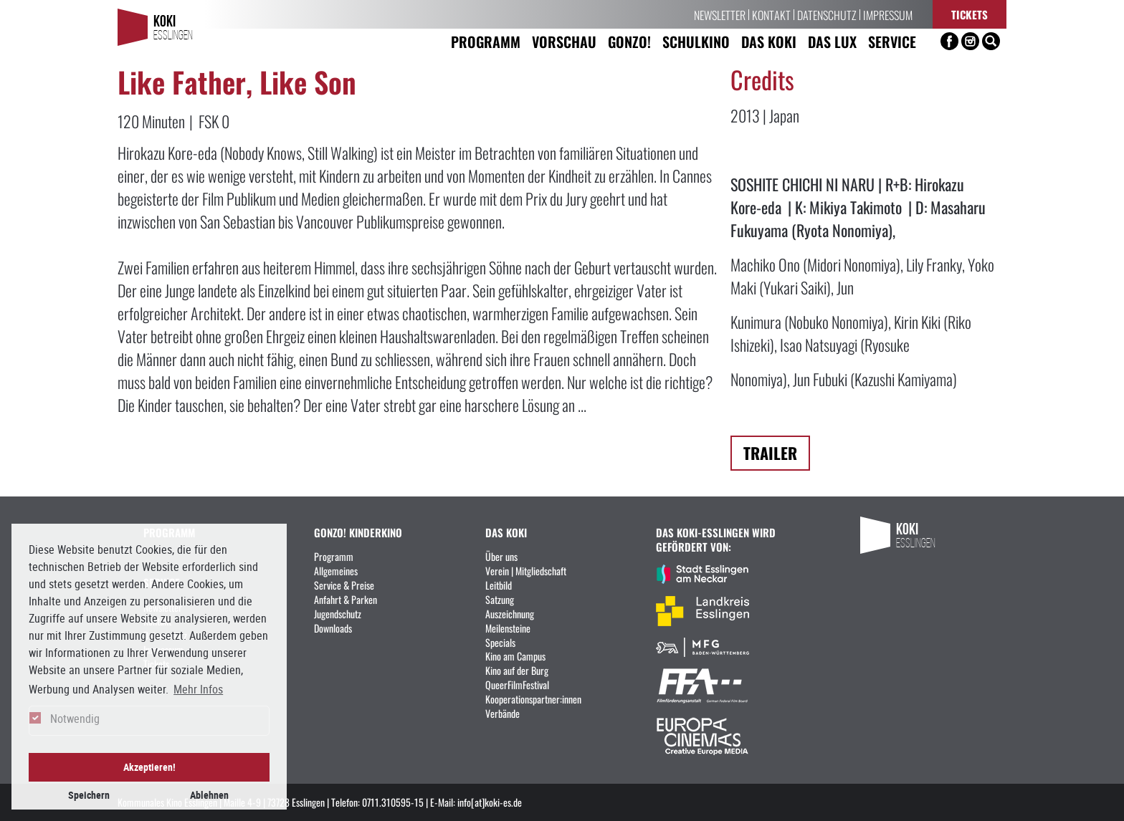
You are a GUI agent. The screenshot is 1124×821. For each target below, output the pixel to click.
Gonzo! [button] (629, 41)
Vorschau (564, 41)
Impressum (888, 14)
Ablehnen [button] (209, 795)
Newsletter (720, 14)
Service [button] (892, 41)
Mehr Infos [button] (198, 689)
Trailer (770, 452)
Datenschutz (827, 14)
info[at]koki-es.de (489, 802)
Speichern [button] (89, 795)
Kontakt (771, 14)
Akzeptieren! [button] (149, 767)
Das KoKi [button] (768, 41)
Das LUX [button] (832, 41)
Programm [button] (485, 41)
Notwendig (75, 718)
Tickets (969, 14)
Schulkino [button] (696, 41)
